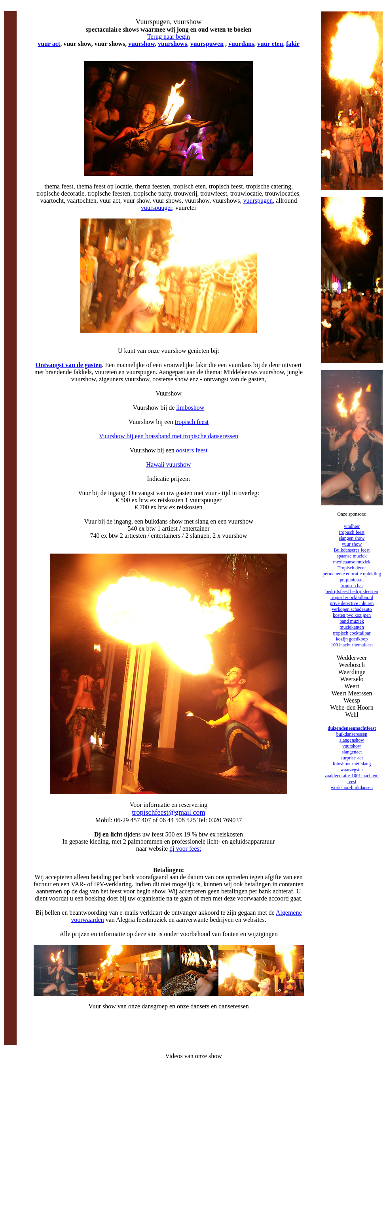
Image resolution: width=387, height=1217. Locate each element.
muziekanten (352, 627)
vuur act (49, 43)
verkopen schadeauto (352, 609)
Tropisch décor (352, 568)
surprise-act (352, 758)
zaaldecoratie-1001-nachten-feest (352, 778)
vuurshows (172, 43)
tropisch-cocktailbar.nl (351, 597)
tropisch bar (352, 585)
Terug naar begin (168, 36)
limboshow (190, 407)
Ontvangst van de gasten (69, 365)
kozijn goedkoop (352, 639)
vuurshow (141, 43)
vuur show (352, 544)
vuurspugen (258, 200)
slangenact (352, 752)
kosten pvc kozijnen (352, 615)
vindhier (352, 526)
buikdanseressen (352, 734)
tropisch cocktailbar (352, 633)
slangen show (352, 538)
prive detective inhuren (352, 603)
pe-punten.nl (352, 579)
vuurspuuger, (157, 207)
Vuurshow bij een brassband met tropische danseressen (168, 436)
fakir (293, 43)
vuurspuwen (207, 43)
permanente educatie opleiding (351, 573)
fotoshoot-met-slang (352, 764)
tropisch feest (192, 421)
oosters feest (192, 450)
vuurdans (241, 43)
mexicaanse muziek (351, 562)
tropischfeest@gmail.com (168, 812)
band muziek (352, 621)
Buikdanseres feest (352, 550)
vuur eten (270, 43)
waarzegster (351, 769)
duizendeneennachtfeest (352, 728)
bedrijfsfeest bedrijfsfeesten (352, 591)
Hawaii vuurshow (168, 464)
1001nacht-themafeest (352, 645)
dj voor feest (185, 848)
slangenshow (352, 740)
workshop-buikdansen (352, 787)
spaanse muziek (352, 556)
